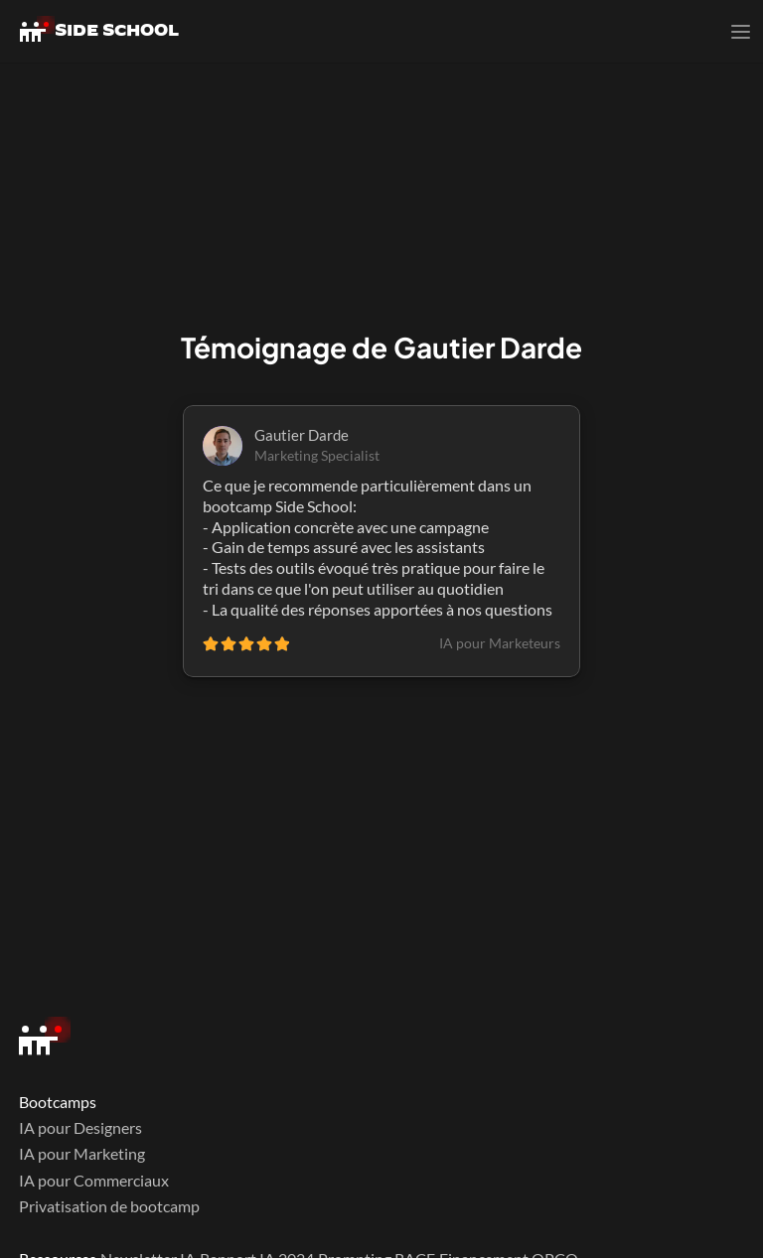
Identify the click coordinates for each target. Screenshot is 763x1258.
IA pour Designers (80, 1127)
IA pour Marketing (82, 1153)
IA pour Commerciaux (94, 1180)
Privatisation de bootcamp (109, 1205)
